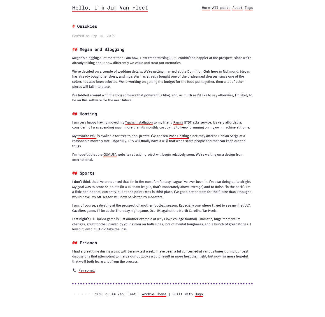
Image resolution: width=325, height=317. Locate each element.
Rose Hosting (179, 136)
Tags (249, 7)
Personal (87, 270)
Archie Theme (154, 294)
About (237, 7)
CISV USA (110, 155)
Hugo (199, 294)
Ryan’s (178, 122)
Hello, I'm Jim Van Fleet (110, 7)
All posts (221, 7)
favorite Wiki (86, 136)
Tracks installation (139, 122)
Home (206, 7)
